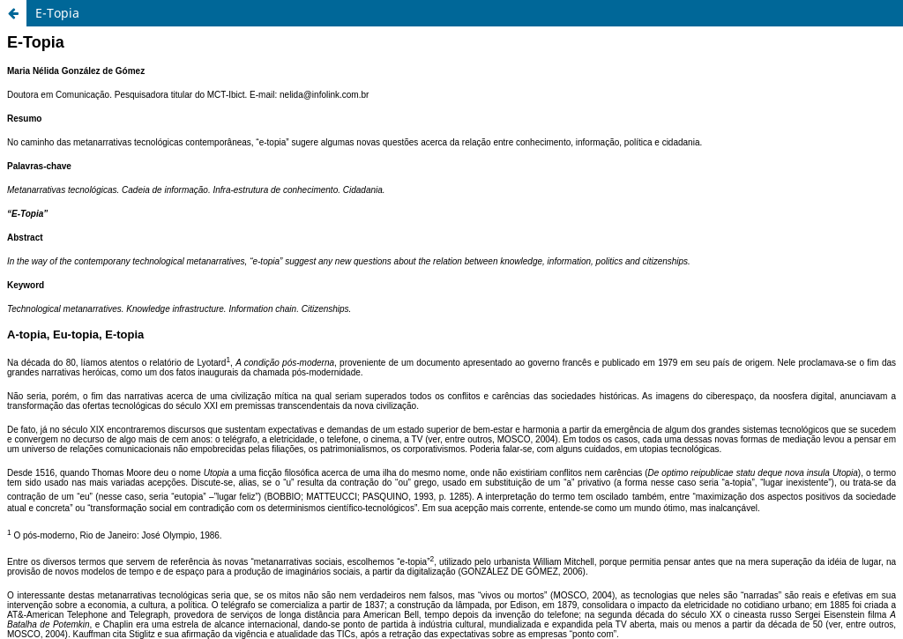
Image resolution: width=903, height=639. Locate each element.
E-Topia (57, 12)
